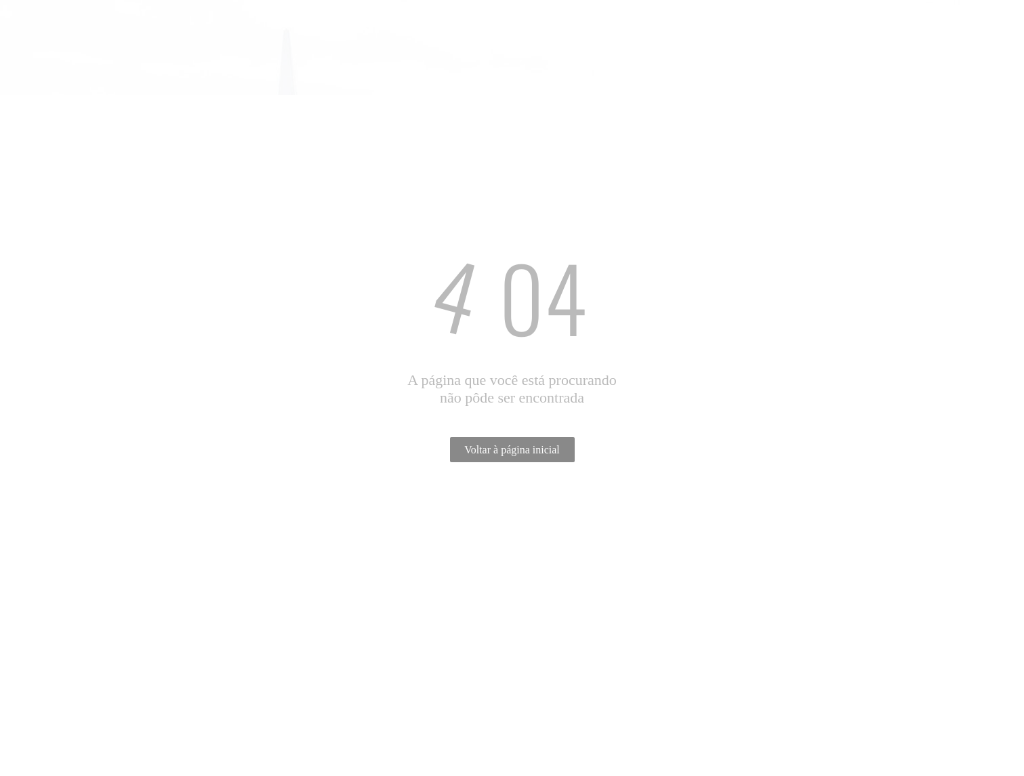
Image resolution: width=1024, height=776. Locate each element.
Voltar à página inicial (512, 449)
